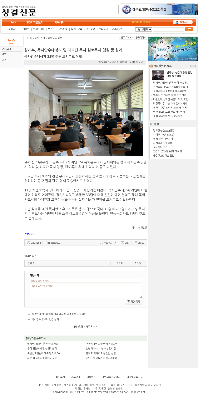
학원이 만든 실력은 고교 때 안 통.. (170, 108)
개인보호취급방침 (111, 377)
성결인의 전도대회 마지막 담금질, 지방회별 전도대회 (59, 314)
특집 (50, 29)
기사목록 (55, 38)
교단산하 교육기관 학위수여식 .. (102, 358)
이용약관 (91, 377)
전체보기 (6, 49)
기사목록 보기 (88, 327)
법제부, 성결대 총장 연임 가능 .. (43, 344)
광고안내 (75, 377)
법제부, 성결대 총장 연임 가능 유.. (171, 83)
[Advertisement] (173, 183)
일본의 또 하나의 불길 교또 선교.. (170, 95)
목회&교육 (76, 29)
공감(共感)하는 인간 (163, 155)
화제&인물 (38, 29)
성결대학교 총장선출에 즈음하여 (170, 91)
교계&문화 (117, 29)
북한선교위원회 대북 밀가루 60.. (44, 353)
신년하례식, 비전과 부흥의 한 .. (102, 348)
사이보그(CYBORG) (163, 134)
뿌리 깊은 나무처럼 (163, 139)
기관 (4, 60)
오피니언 (103, 29)
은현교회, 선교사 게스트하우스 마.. (171, 87)
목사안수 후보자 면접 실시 (45, 319)
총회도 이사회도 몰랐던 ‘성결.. (101, 353)
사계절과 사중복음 (162, 143)
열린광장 (90, 29)
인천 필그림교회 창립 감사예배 (169, 112)
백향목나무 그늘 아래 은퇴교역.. (102, 344)
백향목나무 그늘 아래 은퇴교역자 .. (171, 103)
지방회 (26, 29)
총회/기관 (13, 29)
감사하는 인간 (160, 147)
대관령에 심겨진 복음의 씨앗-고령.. (171, 99)
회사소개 (60, 377)
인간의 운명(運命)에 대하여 (167, 151)
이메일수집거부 (135, 377)
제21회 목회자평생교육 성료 (42, 358)
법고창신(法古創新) (163, 130)
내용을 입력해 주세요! (86, 291)
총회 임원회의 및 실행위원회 (42, 348)
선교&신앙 (61, 29)
